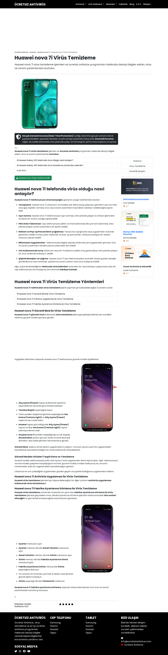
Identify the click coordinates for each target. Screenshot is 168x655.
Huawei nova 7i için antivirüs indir (33, 178)
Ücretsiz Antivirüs (30, 4)
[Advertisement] (84, 29)
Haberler (123, 4)
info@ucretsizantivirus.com (136, 641)
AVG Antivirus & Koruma (136, 199)
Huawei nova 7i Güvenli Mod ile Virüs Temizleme (41, 293)
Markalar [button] (110, 4)
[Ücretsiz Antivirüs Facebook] (24, 651)
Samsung (55, 622)
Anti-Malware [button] (95, 4)
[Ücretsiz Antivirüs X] (16, 651)
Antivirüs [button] (80, 4)
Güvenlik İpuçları (137, 171)
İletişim (147, 4)
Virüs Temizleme (137, 166)
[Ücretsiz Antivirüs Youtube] (28, 651)
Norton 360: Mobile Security (133, 233)
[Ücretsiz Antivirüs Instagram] (20, 651)
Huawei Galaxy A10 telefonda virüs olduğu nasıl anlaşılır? (45, 160)
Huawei (54, 629)
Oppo (53, 632)
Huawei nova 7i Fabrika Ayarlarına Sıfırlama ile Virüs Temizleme (48, 304)
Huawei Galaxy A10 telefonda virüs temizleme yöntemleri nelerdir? (50, 165)
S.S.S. (138, 4)
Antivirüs (137, 161)
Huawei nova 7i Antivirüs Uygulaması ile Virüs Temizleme (45, 299)
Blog (132, 4)
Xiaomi (54, 625)
